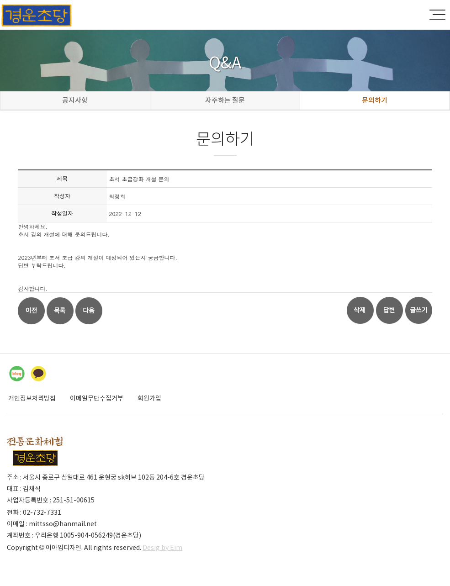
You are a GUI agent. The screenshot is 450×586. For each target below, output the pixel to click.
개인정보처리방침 (32, 398)
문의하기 (374, 100)
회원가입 (149, 398)
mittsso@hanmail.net (63, 524)
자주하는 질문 (225, 100)
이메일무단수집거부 (96, 398)
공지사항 (75, 100)
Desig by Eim (162, 548)
